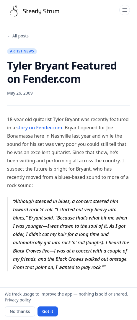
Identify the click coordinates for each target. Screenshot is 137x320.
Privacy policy (18, 300)
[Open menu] (124, 10)
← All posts (18, 36)
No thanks (20, 311)
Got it (47, 311)
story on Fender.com (39, 127)
